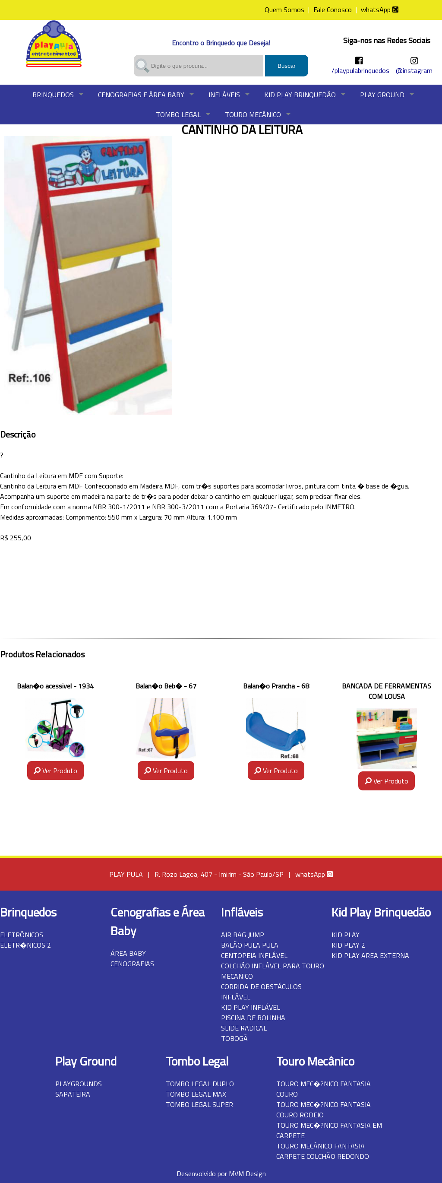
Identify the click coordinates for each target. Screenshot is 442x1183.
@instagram (414, 70)
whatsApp (379, 9)
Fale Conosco (332, 9)
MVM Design (247, 1173)
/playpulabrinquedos (360, 70)
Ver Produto (55, 770)
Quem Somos (284, 9)
